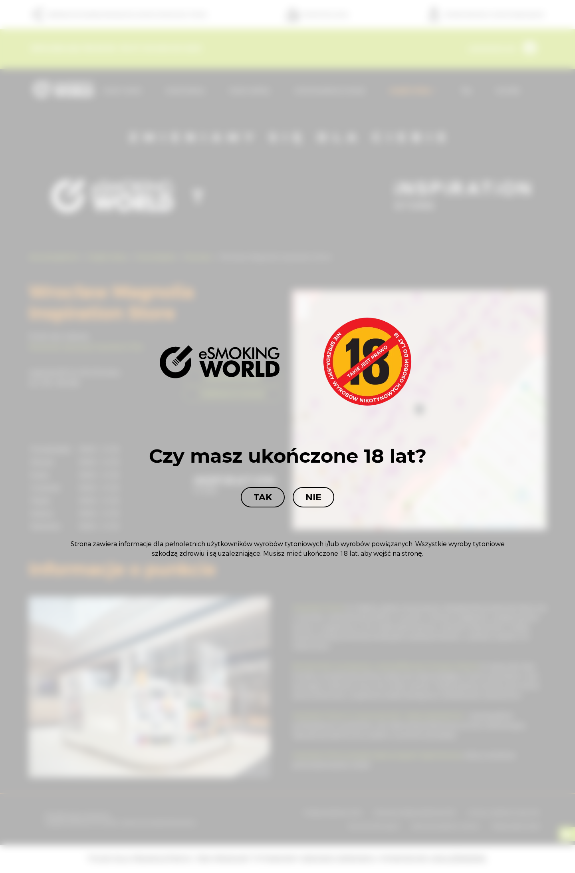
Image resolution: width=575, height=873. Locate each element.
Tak (263, 497)
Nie (313, 497)
